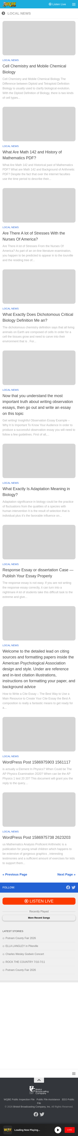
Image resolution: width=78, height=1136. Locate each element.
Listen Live (57, 4)
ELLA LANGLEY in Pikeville (22, 946)
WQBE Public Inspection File (19, 1099)
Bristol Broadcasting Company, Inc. (32, 1106)
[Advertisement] (39, 1023)
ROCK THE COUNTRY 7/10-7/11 (25, 961)
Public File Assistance (48, 1099)
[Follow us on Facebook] (68, 887)
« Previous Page (15, 874)
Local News (11, 60)
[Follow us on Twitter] (73, 887)
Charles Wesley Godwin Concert (25, 954)
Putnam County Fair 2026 (21, 938)
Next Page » (66, 874)
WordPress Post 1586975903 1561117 (36, 762)
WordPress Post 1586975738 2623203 (36, 837)
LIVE (69, 1130)
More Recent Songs (39, 917)
